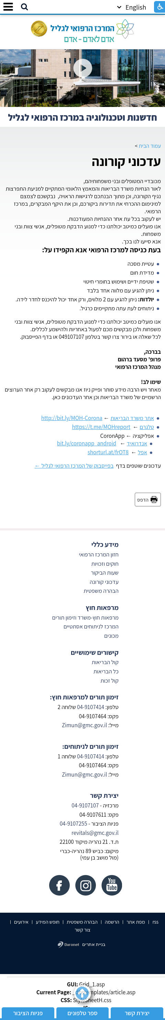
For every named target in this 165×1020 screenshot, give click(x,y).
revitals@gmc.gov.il (95, 833)
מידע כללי (105, 544)
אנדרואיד (137, 443)
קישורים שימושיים (95, 652)
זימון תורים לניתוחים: (90, 746)
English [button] (131, 7)
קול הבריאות (105, 662)
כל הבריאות (106, 671)
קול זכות (109, 680)
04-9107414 (90, 707)
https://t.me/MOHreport (101, 427)
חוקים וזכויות (104, 563)
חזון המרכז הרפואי (99, 554)
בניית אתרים (94, 944)
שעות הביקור (105, 572)
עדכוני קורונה (126, 161)
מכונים (111, 635)
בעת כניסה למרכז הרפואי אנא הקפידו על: (101, 249)
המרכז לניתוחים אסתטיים (91, 626)
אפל (142, 452)
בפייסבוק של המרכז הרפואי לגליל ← (73, 465)
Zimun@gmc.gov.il (84, 725)
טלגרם (147, 427)
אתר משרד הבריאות (132, 418)
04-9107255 (73, 823)
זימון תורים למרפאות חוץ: (84, 697)
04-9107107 (85, 805)
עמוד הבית (150, 145)
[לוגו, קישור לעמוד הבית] (82, 29)
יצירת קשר (104, 795)
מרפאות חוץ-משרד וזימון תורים (85, 617)
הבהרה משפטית (101, 591)
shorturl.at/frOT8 (108, 452)
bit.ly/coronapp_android (86, 443)
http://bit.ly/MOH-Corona (71, 418)
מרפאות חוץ (102, 607)
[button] (24, 7)
